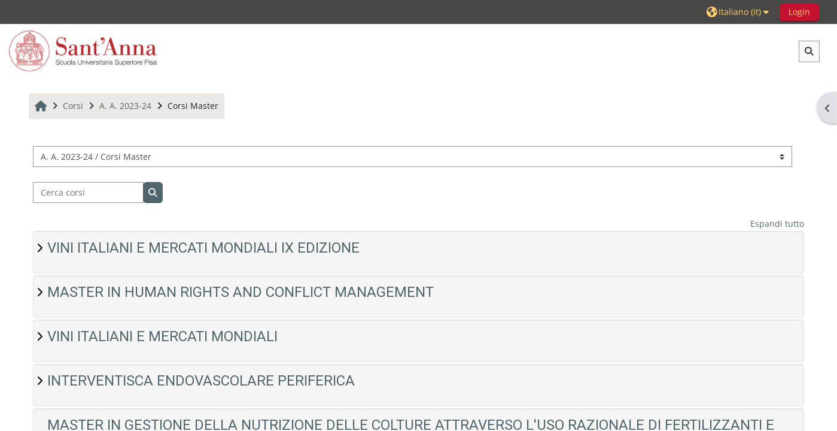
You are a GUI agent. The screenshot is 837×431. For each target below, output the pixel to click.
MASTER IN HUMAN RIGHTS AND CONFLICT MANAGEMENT (240, 292)
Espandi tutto (777, 223)
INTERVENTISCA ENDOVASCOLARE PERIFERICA (201, 380)
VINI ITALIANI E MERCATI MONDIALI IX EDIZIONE (203, 247)
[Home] (83, 50)
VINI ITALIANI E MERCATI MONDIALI (162, 336)
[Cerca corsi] (88, 192)
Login (799, 11)
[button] (739, 11)
